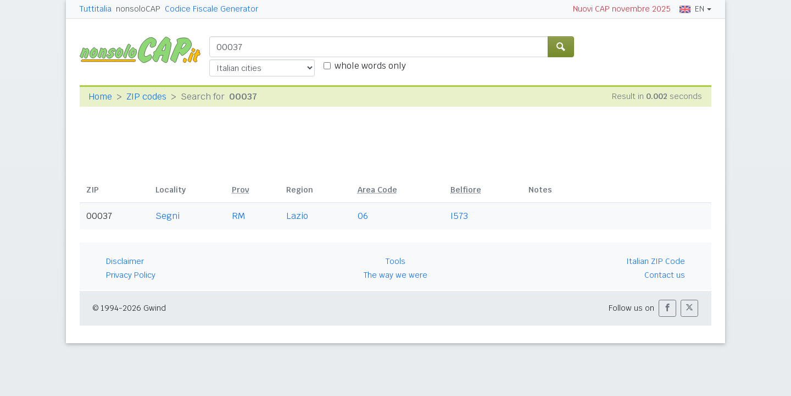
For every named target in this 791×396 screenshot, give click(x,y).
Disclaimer (125, 261)
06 (363, 216)
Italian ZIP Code (655, 261)
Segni (167, 216)
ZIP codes (146, 96)
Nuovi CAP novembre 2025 (622, 9)
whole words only (370, 66)
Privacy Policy (130, 275)
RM (238, 216)
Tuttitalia (96, 9)
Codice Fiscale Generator (211, 9)
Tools (395, 261)
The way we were (395, 275)
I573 (459, 216)
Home (100, 96)
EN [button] (691, 9)
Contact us (664, 275)
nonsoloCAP (138, 9)
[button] (667, 308)
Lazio (297, 216)
